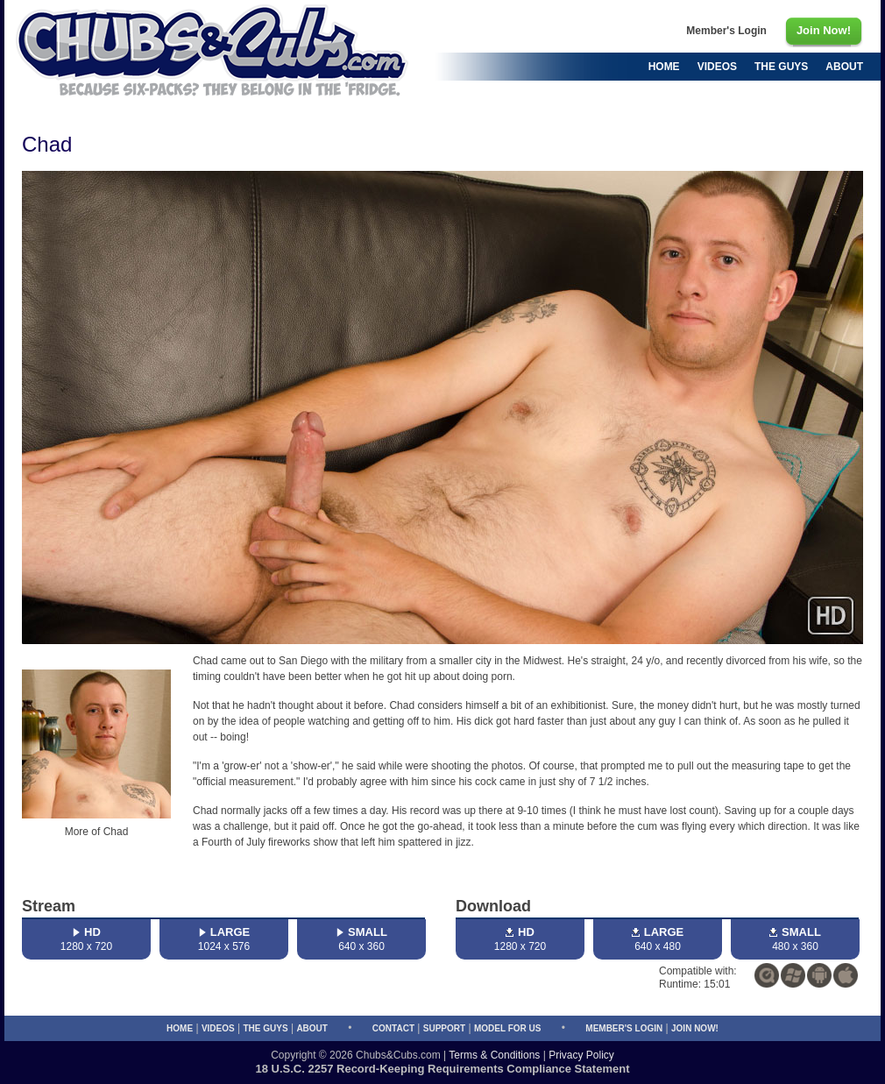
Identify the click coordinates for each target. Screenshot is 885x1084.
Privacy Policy (581, 1055)
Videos (218, 1028)
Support (444, 1028)
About (312, 1028)
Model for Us (507, 1028)
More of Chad (97, 831)
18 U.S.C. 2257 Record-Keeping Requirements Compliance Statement (443, 1068)
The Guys (265, 1028)
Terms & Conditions (494, 1055)
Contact (393, 1028)
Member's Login (623, 1028)
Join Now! (695, 1028)
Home (179, 1028)
